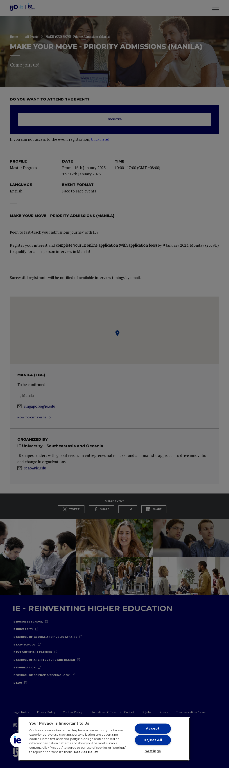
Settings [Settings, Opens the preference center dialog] (153, 751)
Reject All (153, 740)
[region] (104, 739)
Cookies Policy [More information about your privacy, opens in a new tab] (86, 752)
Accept (152, 728)
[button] (17, 740)
